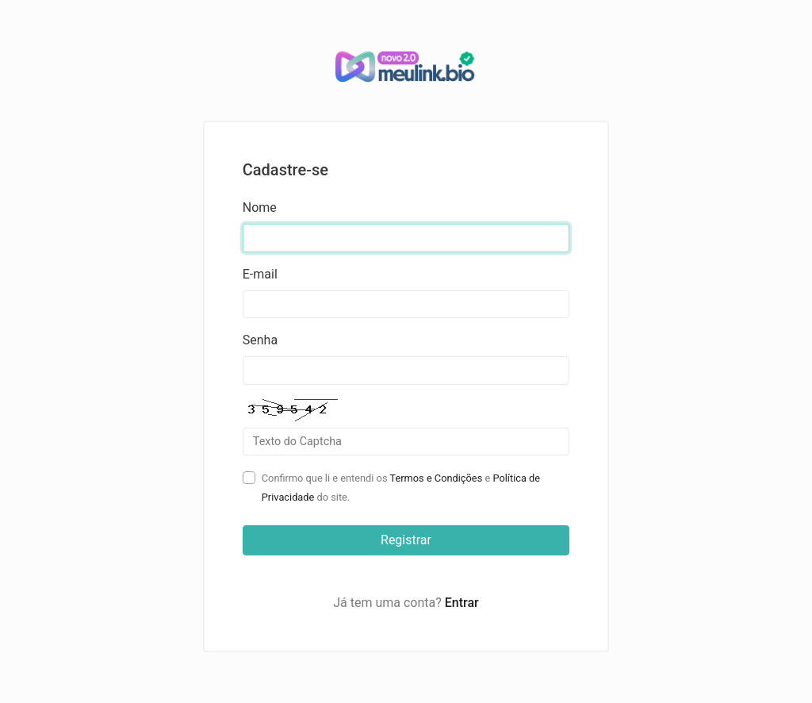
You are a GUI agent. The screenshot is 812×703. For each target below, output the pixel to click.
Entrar (462, 602)
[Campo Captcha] (406, 442)
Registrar (406, 539)
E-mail (260, 274)
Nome (260, 207)
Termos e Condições (435, 478)
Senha (260, 340)
